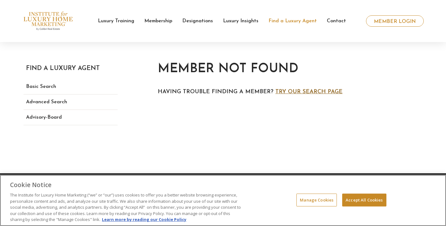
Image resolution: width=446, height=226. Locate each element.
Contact (336, 21)
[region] (223, 200)
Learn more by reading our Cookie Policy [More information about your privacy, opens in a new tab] (144, 219)
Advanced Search (46, 102)
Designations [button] (197, 21)
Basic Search (41, 86)
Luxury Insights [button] (240, 21)
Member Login (395, 21)
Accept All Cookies (364, 199)
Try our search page (308, 92)
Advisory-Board (44, 117)
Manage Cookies (316, 199)
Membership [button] (158, 21)
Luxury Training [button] (116, 21)
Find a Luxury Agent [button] (292, 21)
